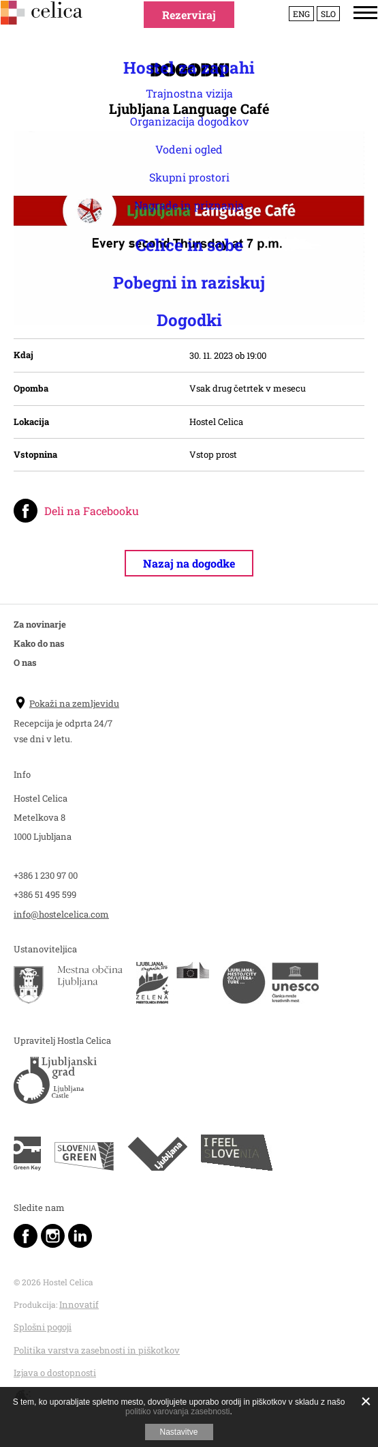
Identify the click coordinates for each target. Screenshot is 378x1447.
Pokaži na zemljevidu (66, 703)
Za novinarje (40, 624)
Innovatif (79, 1304)
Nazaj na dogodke (189, 563)
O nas (25, 662)
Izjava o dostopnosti (55, 1372)
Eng (288, 33)
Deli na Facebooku (91, 510)
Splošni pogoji (43, 1327)
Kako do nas (39, 643)
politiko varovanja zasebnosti (177, 1411)
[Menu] (352, 32)
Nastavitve (178, 1432)
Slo (315, 33)
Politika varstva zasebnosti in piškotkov (97, 1350)
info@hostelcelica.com (61, 914)
